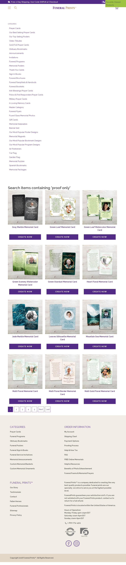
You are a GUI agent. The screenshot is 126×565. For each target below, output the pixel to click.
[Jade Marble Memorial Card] (25, 317)
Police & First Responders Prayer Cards (26, 95)
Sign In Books (15, 74)
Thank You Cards (16, 70)
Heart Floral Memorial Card (100, 282)
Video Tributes (15, 41)
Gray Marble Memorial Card (25, 227)
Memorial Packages (17, 170)
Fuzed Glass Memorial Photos (22, 116)
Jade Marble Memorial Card (25, 336)
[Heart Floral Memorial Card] (99, 262)
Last (48, 409)
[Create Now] (25, 237)
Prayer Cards (14, 28)
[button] (9, 8)
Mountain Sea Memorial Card (99, 336)
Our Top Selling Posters (19, 37)
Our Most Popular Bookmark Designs (25, 140)
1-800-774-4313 (72, 523)
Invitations (13, 57)
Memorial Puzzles (16, 161)
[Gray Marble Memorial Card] (25, 207)
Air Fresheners (15, 149)
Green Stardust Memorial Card (62, 282)
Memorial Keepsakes (18, 124)
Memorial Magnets (17, 136)
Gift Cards (13, 120)
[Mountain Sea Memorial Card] (99, 317)
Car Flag (13, 153)
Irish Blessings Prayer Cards (21, 91)
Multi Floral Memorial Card (25, 391)
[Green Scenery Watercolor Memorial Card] (25, 262)
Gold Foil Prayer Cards (19, 45)
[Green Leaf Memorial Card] (62, 207)
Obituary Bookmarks (18, 49)
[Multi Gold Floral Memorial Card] (99, 371)
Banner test (14, 128)
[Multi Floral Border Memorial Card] (62, 371)
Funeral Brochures (17, 78)
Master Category (16, 107)
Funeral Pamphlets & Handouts (22, 82)
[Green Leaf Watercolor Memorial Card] (99, 207)
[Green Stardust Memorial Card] (62, 262)
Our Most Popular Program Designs (24, 145)
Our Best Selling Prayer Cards (22, 32)
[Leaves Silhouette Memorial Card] (62, 317)
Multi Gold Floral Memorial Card (100, 391)
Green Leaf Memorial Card (62, 227)
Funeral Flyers (15, 111)
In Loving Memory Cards (19, 103)
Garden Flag (14, 157)
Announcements (16, 53)
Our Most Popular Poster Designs (23, 132)
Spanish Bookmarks (17, 165)
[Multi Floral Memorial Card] (25, 371)
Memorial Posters (16, 66)
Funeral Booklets (16, 86)
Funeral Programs (17, 61)
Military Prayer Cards (18, 99)
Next (41, 409)
